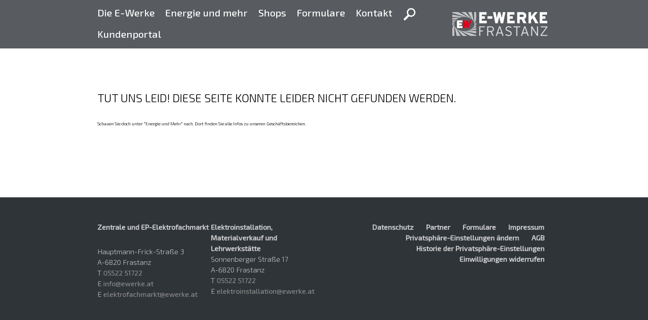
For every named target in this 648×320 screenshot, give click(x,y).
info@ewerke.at (128, 283)
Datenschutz (393, 227)
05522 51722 (122, 272)
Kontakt (374, 13)
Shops (272, 13)
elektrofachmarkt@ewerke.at (150, 294)
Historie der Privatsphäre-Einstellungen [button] (480, 248)
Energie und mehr (206, 13)
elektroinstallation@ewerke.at (265, 291)
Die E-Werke (126, 13)
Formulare (321, 13)
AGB (537, 237)
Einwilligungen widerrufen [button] (501, 259)
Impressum (526, 227)
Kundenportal (129, 34)
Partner (438, 227)
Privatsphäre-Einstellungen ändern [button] (462, 237)
